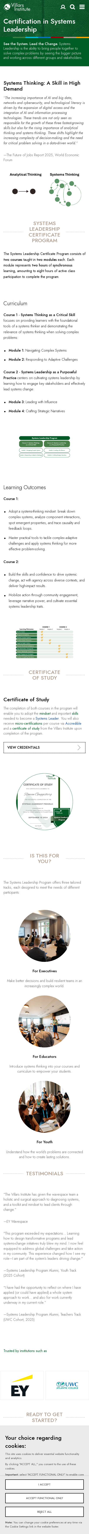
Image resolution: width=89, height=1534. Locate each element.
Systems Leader (47, 718)
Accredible (73, 723)
